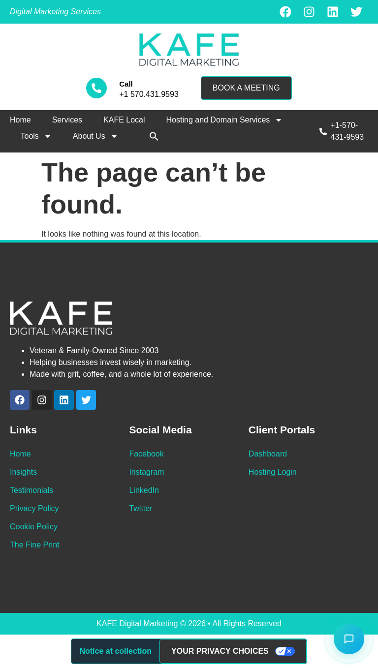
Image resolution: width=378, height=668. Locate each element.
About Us (95, 136)
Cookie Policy (34, 526)
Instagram (146, 472)
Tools (36, 136)
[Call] (96, 88)
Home (20, 120)
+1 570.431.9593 (149, 94)
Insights (23, 472)
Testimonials (31, 490)
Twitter (140, 508)
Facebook (146, 454)
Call (126, 84)
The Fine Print (34, 545)
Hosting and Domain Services (224, 120)
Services (67, 120)
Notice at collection (115, 651)
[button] (154, 136)
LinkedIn (144, 490)
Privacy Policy (34, 508)
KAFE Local (124, 120)
